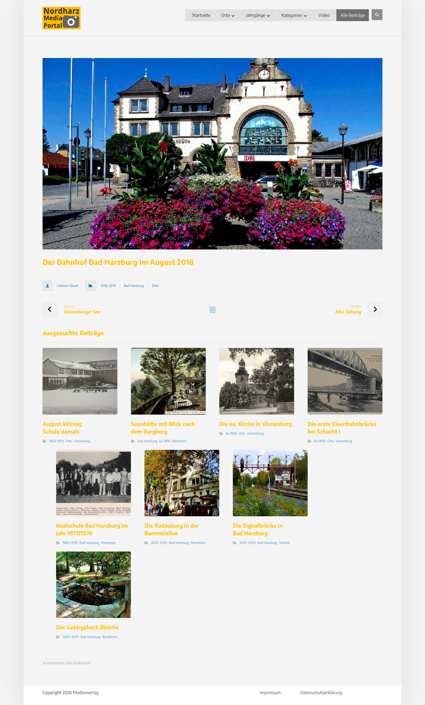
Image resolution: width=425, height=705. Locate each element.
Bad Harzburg (134, 286)
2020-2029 (159, 543)
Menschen (179, 441)
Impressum (270, 692)
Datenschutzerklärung (321, 692)
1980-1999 (70, 543)
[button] (377, 14)
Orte (155, 286)
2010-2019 (108, 286)
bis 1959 (164, 441)
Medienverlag (86, 692)
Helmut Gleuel (67, 286)
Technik (284, 543)
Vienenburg (81, 441)
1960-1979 (56, 441)
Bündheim (109, 637)
